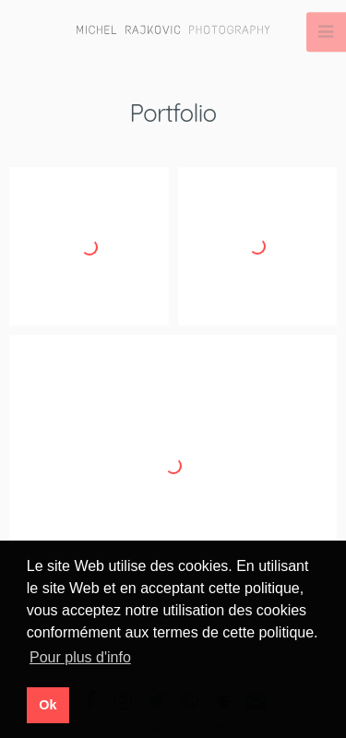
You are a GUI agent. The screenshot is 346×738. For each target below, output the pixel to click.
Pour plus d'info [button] (80, 657)
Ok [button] (47, 704)
